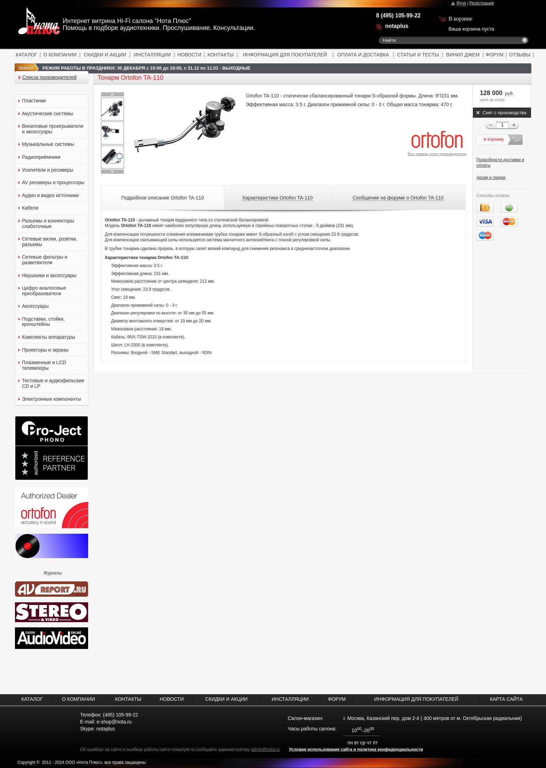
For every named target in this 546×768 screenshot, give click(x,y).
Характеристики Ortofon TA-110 (277, 198)
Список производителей (49, 77)
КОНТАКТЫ (221, 54)
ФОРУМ (495, 54)
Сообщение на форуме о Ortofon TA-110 (397, 198)
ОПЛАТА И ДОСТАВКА (363, 54)
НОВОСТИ (189, 54)
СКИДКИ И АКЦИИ (105, 54)
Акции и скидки (491, 177)
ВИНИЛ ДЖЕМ (462, 54)
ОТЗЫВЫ (520, 54)
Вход (461, 3)
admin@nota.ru (265, 749)
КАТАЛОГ (26, 54)
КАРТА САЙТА (506, 699)
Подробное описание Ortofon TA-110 (163, 198)
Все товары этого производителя (437, 154)
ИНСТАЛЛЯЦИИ (152, 54)
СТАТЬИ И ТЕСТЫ (418, 54)
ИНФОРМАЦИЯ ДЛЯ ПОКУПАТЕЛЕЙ (285, 54)
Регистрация (481, 3)
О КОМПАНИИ (60, 54)
